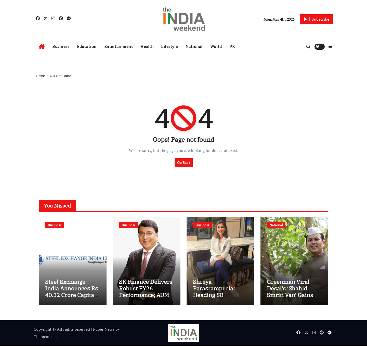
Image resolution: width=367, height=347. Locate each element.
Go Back (183, 162)
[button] (330, 46)
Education (87, 46)
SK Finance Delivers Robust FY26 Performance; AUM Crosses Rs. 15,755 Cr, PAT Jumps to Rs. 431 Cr (146, 299)
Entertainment (118, 46)
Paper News (103, 330)
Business (60, 46)
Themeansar (45, 338)
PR (232, 46)
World (216, 46)
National (194, 46)
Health (146, 46)
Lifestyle (169, 46)
